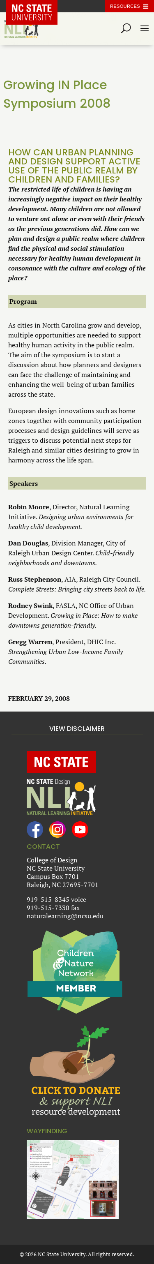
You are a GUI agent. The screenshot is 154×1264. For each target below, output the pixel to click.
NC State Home (38, 6)
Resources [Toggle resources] (125, 6)
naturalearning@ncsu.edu (65, 915)
